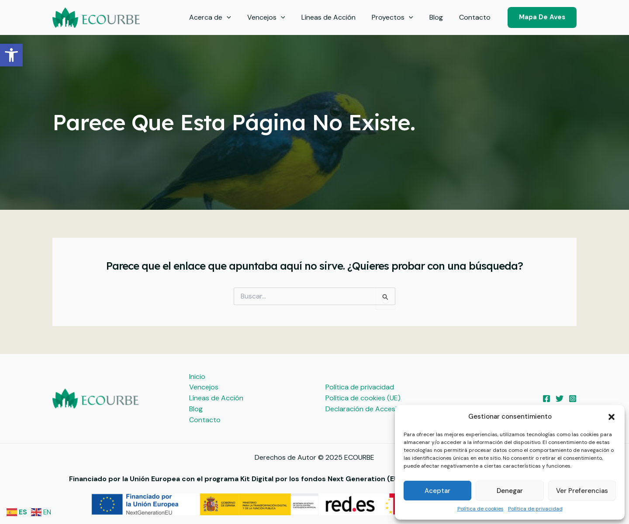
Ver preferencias (582, 490)
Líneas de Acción (336, 17)
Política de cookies (480, 508)
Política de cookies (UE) (363, 398)
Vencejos (277, 17)
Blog (439, 17)
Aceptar (437, 490)
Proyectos (398, 17)
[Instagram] (573, 399)
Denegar (510, 490)
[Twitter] (559, 399)
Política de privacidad (535, 508)
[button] (11, 55)
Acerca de (223, 17)
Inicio (197, 376)
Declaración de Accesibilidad (371, 408)
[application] (239, 17)
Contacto (476, 17)
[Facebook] (546, 399)
